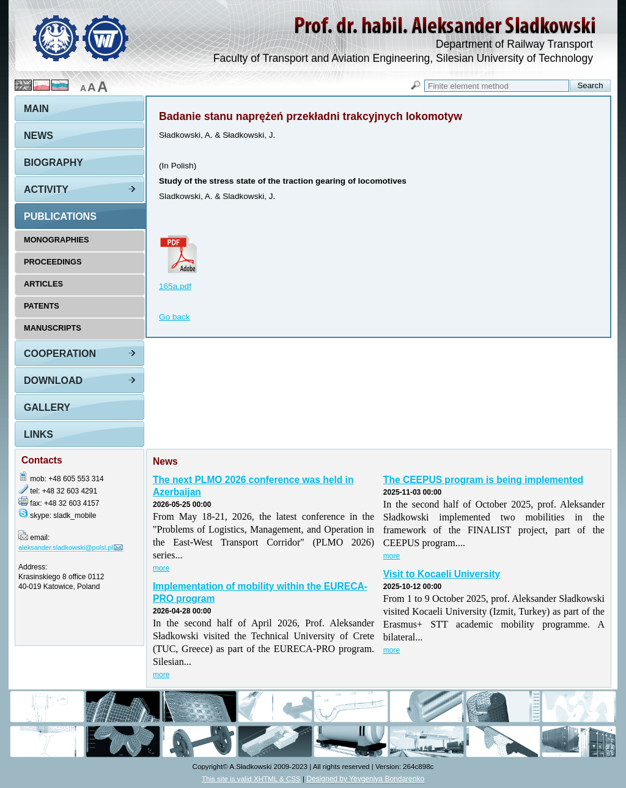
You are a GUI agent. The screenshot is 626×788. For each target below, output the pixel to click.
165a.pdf (175, 286)
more (161, 568)
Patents (41, 305)
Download (53, 380)
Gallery (47, 407)
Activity (46, 189)
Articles (43, 283)
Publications (60, 216)
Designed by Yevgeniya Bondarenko (365, 779)
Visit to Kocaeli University (441, 574)
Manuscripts (52, 327)
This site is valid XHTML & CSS (251, 778)
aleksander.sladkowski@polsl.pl (65, 547)
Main (36, 108)
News (38, 135)
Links (38, 434)
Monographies (56, 239)
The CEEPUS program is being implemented (483, 480)
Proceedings (53, 261)
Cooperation (60, 353)
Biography (53, 162)
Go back (174, 316)
